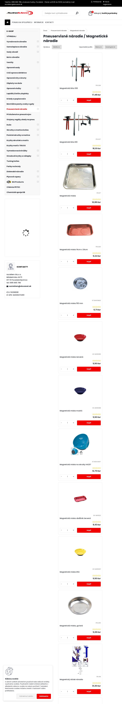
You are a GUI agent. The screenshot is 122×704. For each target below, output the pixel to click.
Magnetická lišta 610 (91, 88)
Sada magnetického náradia (95, 412)
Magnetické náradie (77, 31)
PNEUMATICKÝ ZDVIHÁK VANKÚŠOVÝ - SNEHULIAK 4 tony (28, 231)
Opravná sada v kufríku (28, 209)
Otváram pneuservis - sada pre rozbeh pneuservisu (27, 248)
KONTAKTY (49, 22)
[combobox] (99, 47)
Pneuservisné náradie (59, 31)
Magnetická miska (54, 142)
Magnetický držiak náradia (94, 357)
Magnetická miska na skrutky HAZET (98, 249)
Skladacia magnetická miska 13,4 (60, 467)
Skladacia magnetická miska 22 (97, 467)
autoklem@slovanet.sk (20, 286)
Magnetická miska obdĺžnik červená (61, 303)
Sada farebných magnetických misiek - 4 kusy (59, 412)
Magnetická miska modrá (57, 249)
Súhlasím (43, 696)
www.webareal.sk (70, 702)
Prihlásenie (97, 2)
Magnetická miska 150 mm (57, 196)
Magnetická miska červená (94, 196)
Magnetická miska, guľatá (57, 357)
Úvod (45, 31)
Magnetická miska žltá (92, 303)
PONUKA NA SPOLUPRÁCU (22, 22)
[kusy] (52, 100)
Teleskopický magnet (73, 521)
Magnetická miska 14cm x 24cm (97, 142)
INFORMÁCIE (38, 22)
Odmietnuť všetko (26, 696)
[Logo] (20, 13)
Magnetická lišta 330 (55, 88)
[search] (77, 13)
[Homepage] (7, 22)
